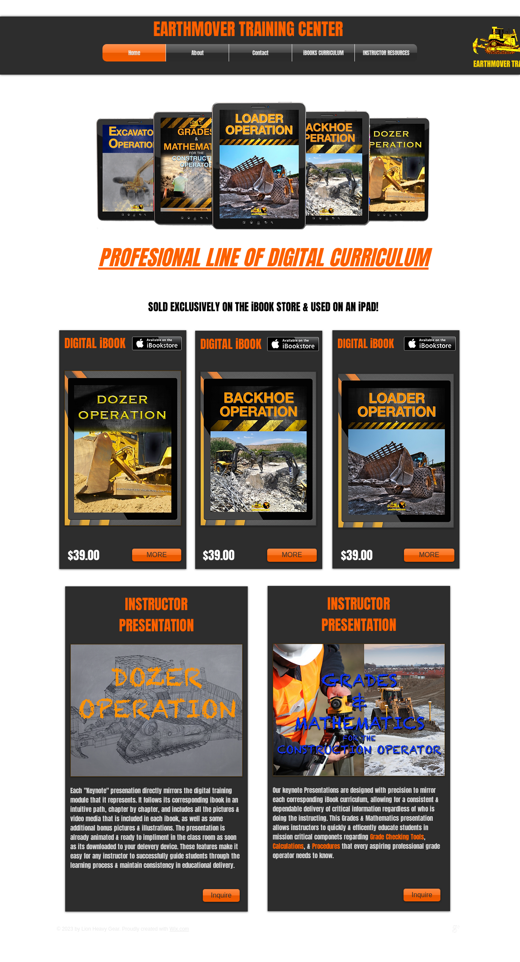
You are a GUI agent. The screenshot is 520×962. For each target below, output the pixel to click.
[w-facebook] (438, 929)
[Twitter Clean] (447, 929)
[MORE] (156, 555)
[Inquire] (221, 895)
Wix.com (179, 929)
